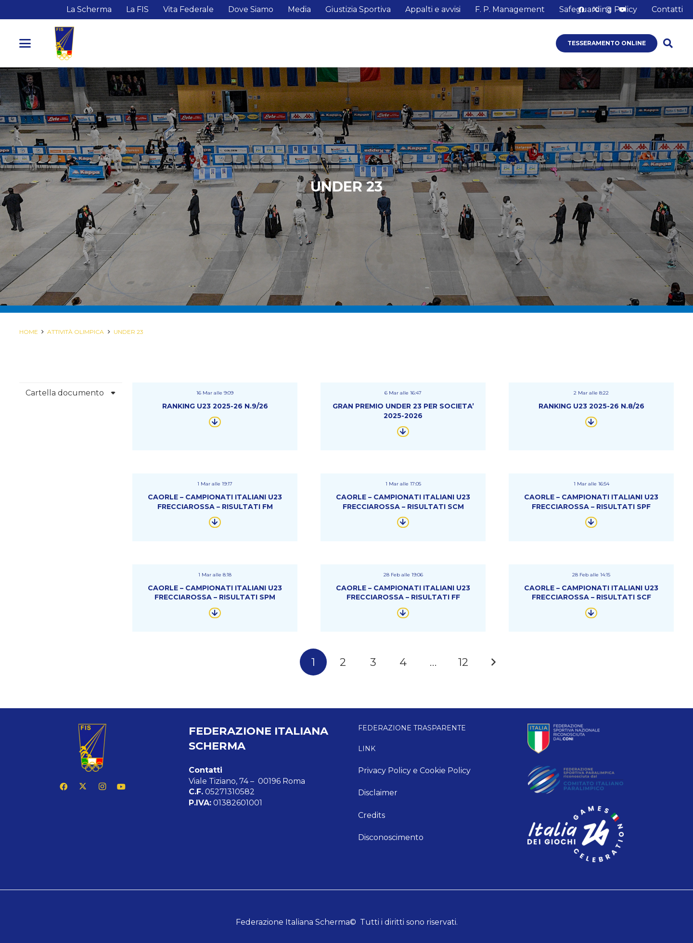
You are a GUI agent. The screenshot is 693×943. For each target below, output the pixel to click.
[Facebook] (63, 786)
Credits (371, 815)
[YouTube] (121, 786)
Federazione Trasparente (412, 728)
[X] (82, 786)
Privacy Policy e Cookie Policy (414, 770)
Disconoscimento (391, 837)
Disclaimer (378, 792)
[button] (25, 43)
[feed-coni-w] (600, 738)
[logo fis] (64, 43)
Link (366, 748)
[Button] (215, 422)
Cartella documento (65, 392)
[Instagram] (102, 786)
